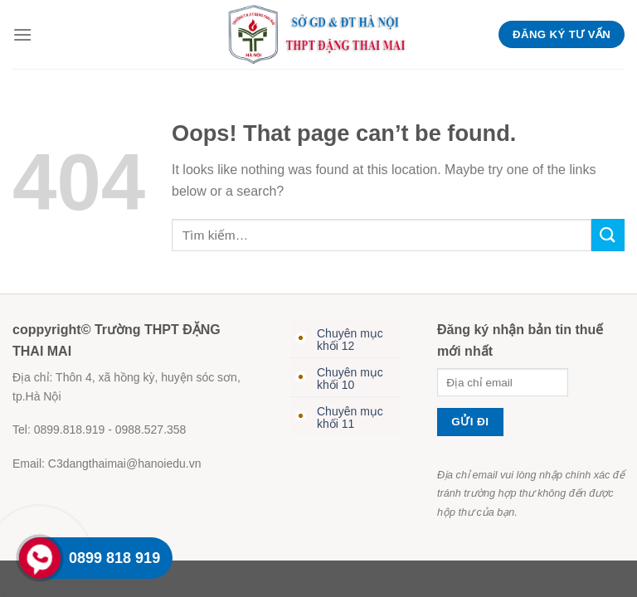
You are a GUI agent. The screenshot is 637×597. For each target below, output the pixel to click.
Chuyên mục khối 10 (350, 378)
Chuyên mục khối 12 (350, 339)
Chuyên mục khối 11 (350, 417)
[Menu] (22, 34)
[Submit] (608, 235)
